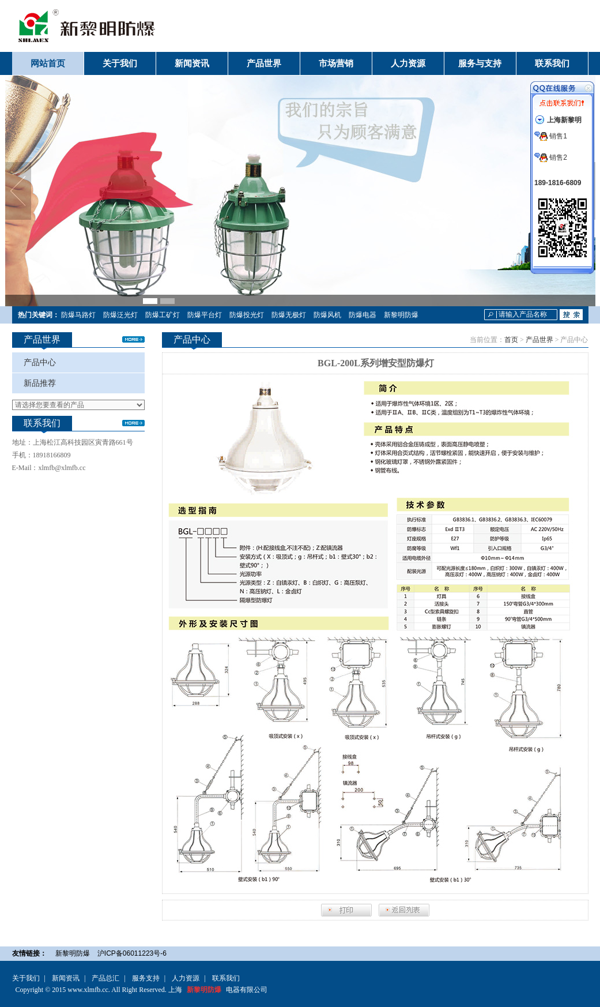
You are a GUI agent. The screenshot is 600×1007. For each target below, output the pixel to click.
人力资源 (185, 978)
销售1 (550, 136)
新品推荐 (40, 383)
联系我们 (226, 978)
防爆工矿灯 (162, 315)
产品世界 (539, 340)
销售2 (550, 157)
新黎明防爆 (401, 315)
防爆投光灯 (246, 315)
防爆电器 (362, 315)
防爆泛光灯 (120, 315)
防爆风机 (327, 315)
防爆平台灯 (204, 315)
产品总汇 (105, 978)
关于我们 (26, 978)
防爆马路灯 (78, 315)
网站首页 (48, 63)
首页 (511, 340)
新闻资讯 (66, 978)
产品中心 (40, 362)
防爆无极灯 (288, 315)
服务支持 (146, 978)
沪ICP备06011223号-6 (132, 953)
